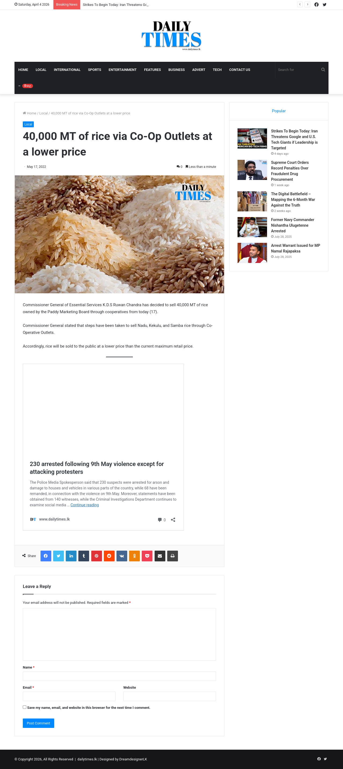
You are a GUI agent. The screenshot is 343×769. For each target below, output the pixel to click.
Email (28, 687)
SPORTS (94, 70)
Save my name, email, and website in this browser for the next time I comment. (88, 708)
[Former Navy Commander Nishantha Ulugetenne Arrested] (252, 227)
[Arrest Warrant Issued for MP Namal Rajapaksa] (252, 253)
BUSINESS (176, 70)
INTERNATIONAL (67, 70)
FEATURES (152, 70)
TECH (217, 70)
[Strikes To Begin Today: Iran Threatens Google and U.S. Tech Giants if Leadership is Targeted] (252, 138)
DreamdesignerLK (133, 759)
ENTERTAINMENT (123, 70)
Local (43, 113)
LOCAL (41, 70)
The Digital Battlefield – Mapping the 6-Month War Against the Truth (293, 199)
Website (129, 687)
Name (29, 667)
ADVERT (198, 70)
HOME (23, 70)
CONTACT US (239, 70)
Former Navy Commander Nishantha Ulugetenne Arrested (292, 225)
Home (29, 113)
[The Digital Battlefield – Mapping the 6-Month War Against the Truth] (252, 201)
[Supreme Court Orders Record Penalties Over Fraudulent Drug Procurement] (252, 170)
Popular (279, 111)
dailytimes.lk (87, 759)
